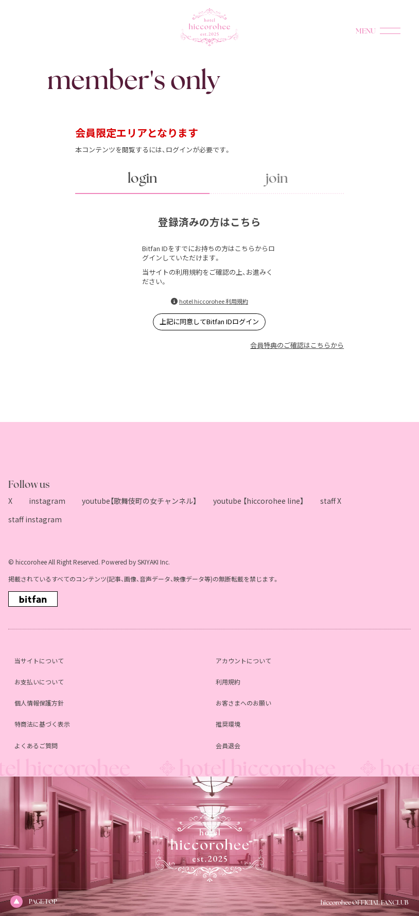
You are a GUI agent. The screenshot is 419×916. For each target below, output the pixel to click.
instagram (47, 501)
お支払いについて (39, 681)
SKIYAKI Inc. (153, 561)
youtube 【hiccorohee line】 (258, 501)
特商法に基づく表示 (42, 723)
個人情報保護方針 (39, 702)
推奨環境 (228, 723)
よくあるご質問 (36, 745)
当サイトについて (39, 660)
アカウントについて (243, 660)
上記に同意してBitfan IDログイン (209, 321)
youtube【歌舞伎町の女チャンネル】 (139, 501)
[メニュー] (390, 31)
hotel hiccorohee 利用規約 (213, 301)
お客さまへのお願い (243, 702)
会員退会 (228, 745)
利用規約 (228, 681)
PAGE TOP (33, 901)
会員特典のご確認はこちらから (297, 345)
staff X (330, 501)
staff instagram (35, 519)
